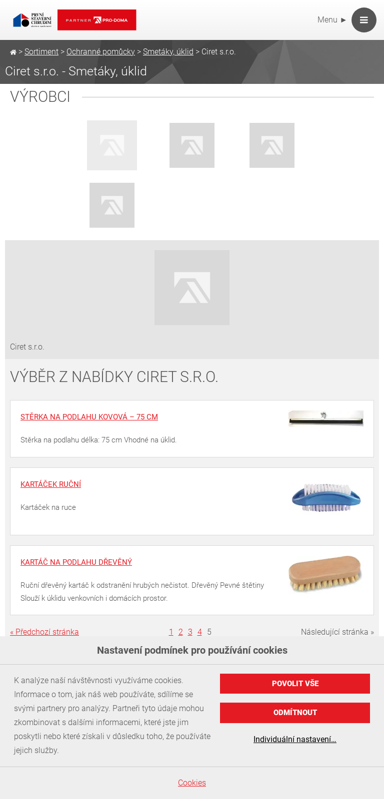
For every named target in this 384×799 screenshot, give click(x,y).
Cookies (192, 783)
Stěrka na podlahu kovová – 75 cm (89, 416)
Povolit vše (295, 683)
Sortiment (41, 51)
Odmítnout (295, 712)
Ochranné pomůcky (100, 51)
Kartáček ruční (50, 484)
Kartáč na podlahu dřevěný (76, 562)
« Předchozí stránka (44, 632)
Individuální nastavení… (295, 739)
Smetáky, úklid (168, 51)
